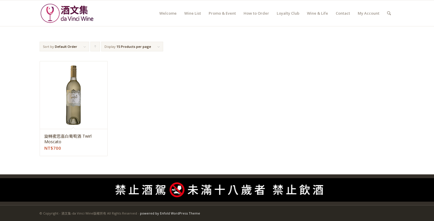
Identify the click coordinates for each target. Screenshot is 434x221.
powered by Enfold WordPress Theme (170, 213)
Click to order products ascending (95, 47)
